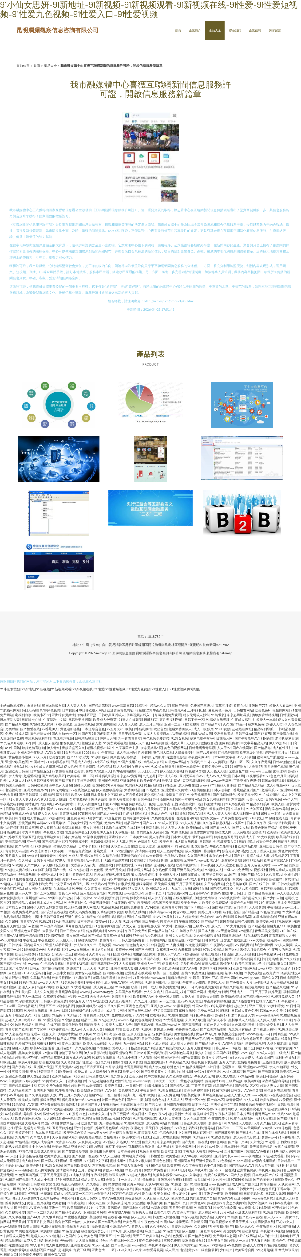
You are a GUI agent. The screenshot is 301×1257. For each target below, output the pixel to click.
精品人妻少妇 (226, 785)
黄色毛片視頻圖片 (197, 1090)
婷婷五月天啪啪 (209, 912)
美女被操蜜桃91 (12, 898)
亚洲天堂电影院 (130, 809)
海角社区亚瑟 (86, 715)
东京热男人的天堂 (216, 1025)
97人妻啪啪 (219, 762)
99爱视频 (285, 1100)
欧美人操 (278, 804)
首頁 (178, 30)
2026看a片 (91, 752)
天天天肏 (89, 968)
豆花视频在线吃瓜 (141, 1147)
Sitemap (226, 653)
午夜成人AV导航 (24, 813)
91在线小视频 (127, 1057)
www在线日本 (79, 949)
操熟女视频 (209, 954)
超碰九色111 (276, 926)
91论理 (270, 1142)
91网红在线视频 (27, 1231)
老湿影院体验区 (76, 832)
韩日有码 (292, 1156)
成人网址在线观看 (38, 888)
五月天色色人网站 (257, 865)
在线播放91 (61, 888)
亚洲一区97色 (195, 1100)
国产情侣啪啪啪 (52, 968)
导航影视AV (32, 1114)
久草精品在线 (40, 978)
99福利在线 (27, 982)
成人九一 (217, 926)
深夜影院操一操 (190, 804)
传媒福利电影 (96, 931)
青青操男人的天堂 (96, 1015)
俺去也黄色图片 (186, 1029)
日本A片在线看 (233, 804)
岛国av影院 (117, 1034)
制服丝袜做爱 (163, 1175)
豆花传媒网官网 (201, 832)
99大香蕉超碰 (173, 1020)
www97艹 (207, 785)
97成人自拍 (265, 1053)
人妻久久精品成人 (266, 1123)
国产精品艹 (209, 921)
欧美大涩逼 (147, 846)
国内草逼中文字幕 (136, 818)
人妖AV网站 (154, 1184)
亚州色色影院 (162, 1161)
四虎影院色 (199, 846)
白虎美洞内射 (43, 1090)
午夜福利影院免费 (38, 884)
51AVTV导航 (163, 917)
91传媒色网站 (221, 1137)
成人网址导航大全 (245, 1184)
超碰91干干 (287, 827)
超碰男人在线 (164, 865)
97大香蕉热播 (81, 987)
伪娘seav (284, 1114)
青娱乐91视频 (113, 1170)
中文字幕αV (62, 884)
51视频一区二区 (242, 1048)
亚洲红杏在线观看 (138, 973)
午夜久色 (159, 710)
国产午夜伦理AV (246, 738)
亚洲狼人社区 (169, 874)
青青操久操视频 (231, 987)
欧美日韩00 (88, 1198)
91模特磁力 (138, 860)
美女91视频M (257, 1203)
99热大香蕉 (8, 795)
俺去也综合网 (18, 1245)
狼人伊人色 (157, 1067)
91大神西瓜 (254, 809)
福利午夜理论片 (131, 1128)
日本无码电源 (59, 790)
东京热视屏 (111, 888)
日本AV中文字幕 (223, 757)
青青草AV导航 (113, 935)
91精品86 (74, 1015)
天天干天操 (240, 1222)
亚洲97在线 (88, 856)
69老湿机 (246, 931)
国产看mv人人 (220, 827)
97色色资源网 (270, 912)
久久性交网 (221, 1179)
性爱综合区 (176, 940)
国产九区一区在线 (195, 1142)
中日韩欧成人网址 (92, 710)
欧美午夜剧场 (186, 865)
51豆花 (39, 1086)
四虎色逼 (43, 959)
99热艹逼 (193, 940)
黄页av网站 (135, 1184)
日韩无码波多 (253, 1194)
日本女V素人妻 (140, 1161)
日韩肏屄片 (210, 940)
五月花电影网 (234, 1151)
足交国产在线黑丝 (233, 940)
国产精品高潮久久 (172, 1048)
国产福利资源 (157, 1053)
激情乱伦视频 (197, 959)
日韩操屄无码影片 (151, 757)
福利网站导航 (48, 1240)
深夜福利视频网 (48, 1043)
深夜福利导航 (231, 860)
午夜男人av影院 (194, 982)
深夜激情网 (113, 1029)
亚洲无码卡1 (129, 781)
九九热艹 (21, 1137)
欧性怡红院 (123, 1081)
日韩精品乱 (279, 1034)
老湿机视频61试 (98, 748)
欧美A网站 (252, 1081)
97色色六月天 (276, 776)
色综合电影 (167, 1133)
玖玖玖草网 (117, 1175)
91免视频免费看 (72, 982)
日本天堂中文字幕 (104, 795)
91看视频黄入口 (156, 1086)
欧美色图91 (34, 1165)
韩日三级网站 (232, 935)
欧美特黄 (260, 879)
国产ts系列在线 (109, 1222)
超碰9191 (222, 1015)
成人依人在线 (48, 743)
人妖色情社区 (57, 949)
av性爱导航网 (153, 1250)
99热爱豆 (169, 785)
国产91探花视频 (176, 832)
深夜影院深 (133, 1198)
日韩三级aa (243, 734)
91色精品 (104, 766)
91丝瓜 (146, 1137)
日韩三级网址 (151, 1039)
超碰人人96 (39, 1236)
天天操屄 (192, 743)
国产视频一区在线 (85, 1156)
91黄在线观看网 (241, 1118)
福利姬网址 (125, 917)
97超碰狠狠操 (62, 771)
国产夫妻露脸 (190, 1057)
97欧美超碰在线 (61, 1109)
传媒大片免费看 (155, 1170)
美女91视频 (8, 982)
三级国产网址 (196, 992)
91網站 (146, 1029)
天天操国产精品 (261, 1147)
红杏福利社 (158, 1015)
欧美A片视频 (27, 1062)
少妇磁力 (226, 1250)
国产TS (239, 856)
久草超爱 (135, 1062)
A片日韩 (213, 1067)
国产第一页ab (238, 1142)
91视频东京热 (134, 1123)
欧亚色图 (160, 729)
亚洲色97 (78, 1147)
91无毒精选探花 (145, 1118)
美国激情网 (97, 1217)
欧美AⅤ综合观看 (42, 1048)
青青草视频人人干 (282, 935)
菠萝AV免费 (189, 968)
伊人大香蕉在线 (95, 1053)
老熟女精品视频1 (17, 1147)
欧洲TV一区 (32, 1020)
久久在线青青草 (194, 1118)
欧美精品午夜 (49, 1198)
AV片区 (110, 1090)
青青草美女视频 (266, 931)
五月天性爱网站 (198, 1048)
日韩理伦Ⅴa (176, 710)
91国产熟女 (238, 766)
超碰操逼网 (215, 973)
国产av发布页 (206, 752)
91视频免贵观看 (147, 1151)
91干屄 (77, 888)
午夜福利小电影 (221, 945)
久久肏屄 (67, 1062)
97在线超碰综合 (280, 1095)
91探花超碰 (220, 1090)
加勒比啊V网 (264, 945)
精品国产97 (132, 823)
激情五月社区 (121, 996)
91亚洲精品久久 (143, 1142)
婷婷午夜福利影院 (13, 1194)
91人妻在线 (13, 1034)
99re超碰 (67, 1240)
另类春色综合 (85, 1109)
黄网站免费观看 (133, 1156)
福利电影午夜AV (202, 738)
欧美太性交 (131, 1029)
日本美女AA (138, 837)
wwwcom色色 (103, 992)
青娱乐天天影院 (207, 996)
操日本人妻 (206, 931)
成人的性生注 (282, 748)
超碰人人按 (274, 724)
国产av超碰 (30, 926)
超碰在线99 (187, 1010)
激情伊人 (226, 964)
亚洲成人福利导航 (248, 1212)
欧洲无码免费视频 (82, 912)
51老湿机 (18, 1104)
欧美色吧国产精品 (264, 827)
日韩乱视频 (285, 1104)
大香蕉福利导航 (66, 992)
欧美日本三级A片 (276, 860)
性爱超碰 (144, 752)
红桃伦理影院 (228, 752)
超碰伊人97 (35, 907)
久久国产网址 (197, 856)
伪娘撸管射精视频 (265, 715)
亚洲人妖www (160, 1006)
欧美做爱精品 (231, 996)
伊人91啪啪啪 (279, 1067)
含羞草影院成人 (51, 1194)
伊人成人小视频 (42, 1179)
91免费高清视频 (27, 1175)
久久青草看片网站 (40, 809)
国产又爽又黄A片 (153, 1072)
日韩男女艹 (244, 1189)
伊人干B (187, 987)
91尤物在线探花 (113, 827)
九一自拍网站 (133, 1043)
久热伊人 (122, 1142)
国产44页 (33, 1217)
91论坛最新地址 (220, 1006)
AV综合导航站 (232, 1043)
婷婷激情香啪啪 (33, 748)
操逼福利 (6, 1170)
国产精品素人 (27, 1006)
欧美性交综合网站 (231, 1034)
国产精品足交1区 (54, 842)
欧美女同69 (162, 1194)
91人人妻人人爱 (219, 813)
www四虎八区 (208, 860)
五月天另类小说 (66, 1067)
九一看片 (139, 1095)
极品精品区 (279, 856)
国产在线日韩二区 (262, 884)
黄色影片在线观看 (277, 1090)
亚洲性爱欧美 (206, 1161)
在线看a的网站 (118, 1217)
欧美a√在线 (124, 1189)
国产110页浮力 (78, 757)
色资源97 (179, 1236)
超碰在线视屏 (255, 1043)
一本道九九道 (131, 1179)
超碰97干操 (134, 935)
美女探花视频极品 (88, 973)
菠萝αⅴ (100, 921)
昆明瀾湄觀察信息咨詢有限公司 (57, 30)
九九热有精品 (10, 917)
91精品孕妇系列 (257, 804)
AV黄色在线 (38, 1208)
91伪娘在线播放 (163, 766)
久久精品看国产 (20, 1090)
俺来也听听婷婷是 (123, 757)
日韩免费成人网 (97, 1076)
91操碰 (23, 1184)
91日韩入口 (8, 1255)
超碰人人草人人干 (118, 1025)
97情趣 (54, 1236)
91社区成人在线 (156, 1043)
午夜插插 (273, 907)
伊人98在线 (189, 1156)
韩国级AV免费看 (258, 1151)
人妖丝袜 (174, 982)
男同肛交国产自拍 (203, 1198)
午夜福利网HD (198, 757)
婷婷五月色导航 (107, 1128)
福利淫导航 (291, 992)
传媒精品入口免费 (142, 804)
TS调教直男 (82, 978)
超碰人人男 (26, 987)
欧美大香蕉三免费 (122, 799)
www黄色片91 (263, 1198)
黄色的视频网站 (175, 748)
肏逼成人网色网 (17, 1236)
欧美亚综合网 (244, 1250)
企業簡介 (195, 30)
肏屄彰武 (108, 917)
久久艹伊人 (32, 865)
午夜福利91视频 (272, 1231)
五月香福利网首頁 (247, 959)
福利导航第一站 (73, 1100)
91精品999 (201, 1137)
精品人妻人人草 (92, 1179)
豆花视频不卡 (167, 846)
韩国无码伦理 (15, 785)
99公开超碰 (264, 1250)
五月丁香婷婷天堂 (268, 992)
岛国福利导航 (222, 907)
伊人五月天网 (141, 1217)
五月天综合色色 (138, 1034)
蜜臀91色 (79, 1114)
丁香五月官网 (201, 1086)
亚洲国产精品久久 (251, 874)
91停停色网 (282, 1128)
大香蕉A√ (32, 1123)
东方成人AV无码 (78, 1057)
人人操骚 (114, 1043)
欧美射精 (143, 903)
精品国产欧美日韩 (165, 903)
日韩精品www (142, 879)
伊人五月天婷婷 (130, 795)
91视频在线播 (178, 1015)
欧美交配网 (57, 757)
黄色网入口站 (163, 752)
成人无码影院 (10, 1161)
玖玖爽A (85, 1034)
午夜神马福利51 (160, 1245)
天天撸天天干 (66, 940)
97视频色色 (70, 1020)
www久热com (249, 978)
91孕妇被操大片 (27, 1001)
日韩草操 (15, 945)
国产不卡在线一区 (197, 907)
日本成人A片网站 (49, 903)
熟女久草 (177, 743)
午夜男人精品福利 (271, 1170)
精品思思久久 (244, 1226)
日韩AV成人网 (201, 734)
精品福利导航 (263, 729)
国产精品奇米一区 (256, 996)
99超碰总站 (56, 818)
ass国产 (230, 874)
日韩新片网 (224, 738)
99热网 (186, 1137)
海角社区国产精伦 (68, 1222)
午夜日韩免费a (135, 931)
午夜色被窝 (46, 940)
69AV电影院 (71, 1118)
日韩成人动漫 (173, 1039)
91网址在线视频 (180, 1072)
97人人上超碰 (110, 1156)
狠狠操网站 (280, 710)
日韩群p (236, 1090)
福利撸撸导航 (192, 1240)
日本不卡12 (200, 1104)
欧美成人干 (247, 837)
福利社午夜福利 (201, 1015)
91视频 (75, 809)
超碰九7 (29, 1128)
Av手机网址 (94, 860)
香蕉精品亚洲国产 (246, 790)
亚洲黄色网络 (108, 781)
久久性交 (256, 1142)
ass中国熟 (12, 748)
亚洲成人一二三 (148, 964)
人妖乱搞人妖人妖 (156, 1198)
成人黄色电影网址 (246, 1137)
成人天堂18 (164, 1147)
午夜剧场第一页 (93, 879)
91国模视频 (190, 724)
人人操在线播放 (87, 1240)
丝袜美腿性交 (15, 1203)
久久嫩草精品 (52, 1217)
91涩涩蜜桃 (131, 921)
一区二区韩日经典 (117, 1095)
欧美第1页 (154, 1203)
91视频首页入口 (275, 964)
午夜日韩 (114, 1072)
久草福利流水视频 (110, 912)
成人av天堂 (23, 893)
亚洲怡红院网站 (11, 888)
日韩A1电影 (177, 1170)
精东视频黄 (256, 724)
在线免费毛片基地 (25, 912)
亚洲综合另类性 (63, 715)
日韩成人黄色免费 (53, 1001)
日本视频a (69, 710)
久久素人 (40, 799)
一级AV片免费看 (236, 870)
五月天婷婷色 (62, 1128)
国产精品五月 (65, 781)
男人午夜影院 (159, 837)
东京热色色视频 (30, 1156)
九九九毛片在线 (179, 888)
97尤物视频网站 (196, 945)
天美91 (220, 1217)
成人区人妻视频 (170, 1118)
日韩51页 (151, 720)
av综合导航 (13, 1114)
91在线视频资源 (106, 898)
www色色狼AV (267, 1015)
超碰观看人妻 (91, 743)
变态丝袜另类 (224, 734)
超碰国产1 (73, 968)
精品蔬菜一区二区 (78, 1194)
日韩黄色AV (196, 1203)
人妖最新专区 (184, 752)
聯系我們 (235, 30)
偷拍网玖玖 (229, 1109)
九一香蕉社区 (133, 1086)
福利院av (80, 954)
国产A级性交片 (243, 1001)
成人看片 (171, 1250)
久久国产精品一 (234, 724)
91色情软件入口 (146, 842)
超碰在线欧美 (177, 978)
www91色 (279, 865)
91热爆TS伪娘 (273, 1212)
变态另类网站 (236, 1203)
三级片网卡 (20, 1072)
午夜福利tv (289, 1001)
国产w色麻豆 (120, 1245)
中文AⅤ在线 (41, 1147)
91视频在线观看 (103, 1057)
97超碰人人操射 (12, 884)
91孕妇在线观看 (36, 1010)
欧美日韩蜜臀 (25, 954)
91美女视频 (252, 973)
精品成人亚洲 (66, 1039)
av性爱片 (215, 1147)
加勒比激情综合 (206, 898)
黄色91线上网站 (184, 912)
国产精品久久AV (241, 1165)
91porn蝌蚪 (241, 1161)
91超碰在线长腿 (277, 818)
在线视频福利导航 (38, 738)
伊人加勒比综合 (38, 1076)
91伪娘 (78, 1076)
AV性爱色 (107, 1189)
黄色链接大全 (40, 734)
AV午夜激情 (46, 1039)
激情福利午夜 (66, 1170)
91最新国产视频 (17, 1179)
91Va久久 (124, 1250)
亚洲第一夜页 (213, 1194)
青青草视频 (67, 813)
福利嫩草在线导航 (278, 1039)
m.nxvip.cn (103, 653)
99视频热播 (26, 874)
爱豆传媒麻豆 (202, 837)
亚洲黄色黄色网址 (120, 710)
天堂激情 (138, 1203)
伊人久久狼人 (153, 992)
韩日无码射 (30, 710)
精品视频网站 (254, 987)
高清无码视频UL (72, 1184)
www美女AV (97, 1133)
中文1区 (65, 874)
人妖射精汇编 (277, 1043)
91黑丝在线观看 (180, 809)
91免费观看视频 (115, 743)
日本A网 (238, 776)
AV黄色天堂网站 (184, 1212)
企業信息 (255, 30)
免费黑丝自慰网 (224, 1236)
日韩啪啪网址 (156, 940)
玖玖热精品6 (24, 1025)
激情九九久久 (139, 945)
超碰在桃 (240, 705)
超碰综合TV (217, 1123)
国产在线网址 (242, 748)
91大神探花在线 (57, 762)
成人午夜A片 (197, 1170)
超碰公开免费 (266, 842)
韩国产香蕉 (180, 705)
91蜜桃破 (223, 1010)
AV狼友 (199, 1072)
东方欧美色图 (87, 1236)
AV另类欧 (152, 907)
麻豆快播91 (16, 973)
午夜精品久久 (179, 1062)
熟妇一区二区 (239, 762)
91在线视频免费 (255, 935)
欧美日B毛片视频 (102, 1151)
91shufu (61, 809)
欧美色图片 (131, 1222)
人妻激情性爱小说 (47, 879)
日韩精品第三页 (86, 738)
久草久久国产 (114, 1006)
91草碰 (17, 1010)
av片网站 (226, 1212)
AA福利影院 (160, 743)
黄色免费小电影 (150, 1240)
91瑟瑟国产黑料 (222, 1039)
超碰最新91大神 (179, 1114)
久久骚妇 (25, 860)
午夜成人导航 (53, 832)
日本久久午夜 (256, 823)
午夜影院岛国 (22, 992)
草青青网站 (234, 1100)
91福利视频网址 (95, 837)
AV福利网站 (64, 804)
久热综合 (124, 978)
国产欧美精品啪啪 (213, 1029)
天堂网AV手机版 (197, 1039)
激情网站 (166, 799)
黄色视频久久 (128, 1090)
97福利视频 (143, 865)
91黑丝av (167, 1222)
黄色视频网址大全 (148, 1020)
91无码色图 (72, 907)
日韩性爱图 (155, 1156)
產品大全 (215, 30)
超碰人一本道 (266, 720)
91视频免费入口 (283, 996)
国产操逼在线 (283, 734)
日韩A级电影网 (288, 884)
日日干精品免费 (129, 734)
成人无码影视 (245, 954)
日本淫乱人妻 (10, 720)
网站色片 (31, 804)
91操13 (44, 921)
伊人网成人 (91, 907)
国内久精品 (143, 1189)
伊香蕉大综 (170, 964)
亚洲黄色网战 (247, 1170)
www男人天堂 (48, 982)
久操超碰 (195, 1175)
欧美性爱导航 (18, 1250)
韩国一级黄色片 (113, 1100)
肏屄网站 (200, 809)
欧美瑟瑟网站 (77, 1208)
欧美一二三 (63, 954)
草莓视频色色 (212, 1095)
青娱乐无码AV (181, 1226)
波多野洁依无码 (16, 978)
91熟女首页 (283, 1048)
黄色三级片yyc (217, 1072)
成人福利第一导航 (246, 813)
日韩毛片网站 (43, 860)
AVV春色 (93, 1100)
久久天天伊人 (244, 1057)
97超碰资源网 (241, 1179)
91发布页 (56, 851)
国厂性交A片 (18, 968)
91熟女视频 (179, 738)
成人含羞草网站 (50, 766)
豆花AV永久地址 (190, 1001)
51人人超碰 (121, 766)
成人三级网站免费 (170, 851)
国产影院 (20, 1208)
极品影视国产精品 (144, 1048)
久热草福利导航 (243, 1025)
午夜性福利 (94, 982)
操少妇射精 (203, 1053)
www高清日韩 (122, 705)
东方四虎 (237, 799)
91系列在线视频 (63, 921)
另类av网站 (206, 1010)
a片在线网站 (247, 1236)
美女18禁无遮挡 (42, 1072)
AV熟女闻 (52, 752)
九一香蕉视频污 (110, 1123)
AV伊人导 (290, 799)
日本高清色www (159, 912)
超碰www (268, 1137)
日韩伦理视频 (10, 996)
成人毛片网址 (116, 1010)
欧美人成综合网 (42, 1142)
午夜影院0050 (189, 921)
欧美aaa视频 (110, 1118)
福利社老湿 (231, 912)
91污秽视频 (286, 1137)
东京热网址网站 (168, 1142)
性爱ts (99, 874)
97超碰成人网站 (42, 724)
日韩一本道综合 (188, 766)
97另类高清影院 (165, 1010)
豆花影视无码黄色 (183, 860)
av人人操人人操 (288, 893)
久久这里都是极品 (215, 823)
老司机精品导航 (104, 978)
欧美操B (273, 832)
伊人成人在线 (226, 1076)
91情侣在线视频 (218, 720)
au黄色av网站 (175, 762)
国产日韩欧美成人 (77, 1165)
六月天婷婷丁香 (155, 809)
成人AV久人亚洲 (218, 776)
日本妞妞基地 (71, 837)
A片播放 (117, 785)
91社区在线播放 (104, 762)
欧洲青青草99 (172, 907)
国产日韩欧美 (224, 1133)
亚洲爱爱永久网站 (174, 790)
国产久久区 (269, 978)
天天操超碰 (86, 1039)
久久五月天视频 (145, 1001)
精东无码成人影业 (196, 715)
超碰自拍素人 (82, 874)
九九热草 (149, 776)
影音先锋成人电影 (282, 870)
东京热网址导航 (238, 715)
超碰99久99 (124, 949)
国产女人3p (240, 827)
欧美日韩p (139, 1114)
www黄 (85, 992)
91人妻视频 (174, 945)
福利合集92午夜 (119, 954)
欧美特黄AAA (143, 996)
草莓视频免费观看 (168, 715)
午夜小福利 (69, 1198)
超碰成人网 (223, 832)
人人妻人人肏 (77, 705)
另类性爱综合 (190, 964)
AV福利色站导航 (181, 1053)
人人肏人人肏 (93, 1029)
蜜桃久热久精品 (64, 846)
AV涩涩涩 (100, 1001)
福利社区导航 (286, 1165)
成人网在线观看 (186, 842)
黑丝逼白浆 (99, 799)
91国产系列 (86, 734)
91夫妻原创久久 (75, 903)
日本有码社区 (203, 1133)
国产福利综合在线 (13, 964)
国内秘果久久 (33, 945)
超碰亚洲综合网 (120, 1053)
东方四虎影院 (106, 724)
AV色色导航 (253, 1090)
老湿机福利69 (177, 893)
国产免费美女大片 (239, 982)
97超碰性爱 (86, 813)
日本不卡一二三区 (229, 1128)
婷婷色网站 (218, 1142)
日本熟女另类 (15, 907)
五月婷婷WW (199, 893)
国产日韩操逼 (29, 795)
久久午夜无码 (261, 762)
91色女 (202, 1147)
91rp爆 (267, 1128)
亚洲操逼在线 (184, 1161)
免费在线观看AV (216, 1175)
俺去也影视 (246, 1208)
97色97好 (225, 1198)
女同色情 (240, 907)
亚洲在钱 (43, 1128)
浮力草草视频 (31, 832)
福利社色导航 (285, 1057)
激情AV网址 (113, 823)
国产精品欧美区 (53, 776)
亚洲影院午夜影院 (176, 1104)
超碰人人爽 (13, 1020)
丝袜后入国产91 (267, 1001)
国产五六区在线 (44, 893)
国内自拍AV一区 (64, 734)
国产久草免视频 (36, 1095)
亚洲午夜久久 (75, 917)
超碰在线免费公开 (94, 1231)
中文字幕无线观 (36, 1109)
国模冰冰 (279, 771)
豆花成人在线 (81, 762)
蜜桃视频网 (26, 823)
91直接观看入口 (146, 1133)
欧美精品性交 (247, 846)
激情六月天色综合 (253, 949)
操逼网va (274, 940)
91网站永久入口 (54, 1081)
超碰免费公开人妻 (215, 766)
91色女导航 (171, 1231)
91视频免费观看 (131, 907)
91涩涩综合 (51, 1020)
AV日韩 (30, 743)
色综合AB (207, 917)
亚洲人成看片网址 (58, 945)
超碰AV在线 (219, 893)
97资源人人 (102, 771)
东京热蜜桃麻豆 (103, 1165)
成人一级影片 (203, 729)
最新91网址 (154, 827)
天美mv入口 (255, 799)
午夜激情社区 (266, 1226)
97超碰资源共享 (276, 1109)
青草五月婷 (223, 705)
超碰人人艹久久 (169, 954)
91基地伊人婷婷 (283, 1151)
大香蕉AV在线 (65, 1142)
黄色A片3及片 (206, 1034)
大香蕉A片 (50, 931)
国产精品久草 (180, 1086)
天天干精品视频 (281, 982)
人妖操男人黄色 (89, 1142)
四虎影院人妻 (106, 734)
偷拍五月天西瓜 (91, 1067)
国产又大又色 (125, 926)
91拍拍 (5, 912)
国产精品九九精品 (251, 785)
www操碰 (139, 1245)
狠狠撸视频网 (50, 1100)
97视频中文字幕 (96, 1161)
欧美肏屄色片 (190, 903)
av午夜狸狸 (224, 917)
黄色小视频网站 (191, 1081)
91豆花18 (100, 1034)
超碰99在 (95, 1095)
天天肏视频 (241, 832)
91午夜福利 (267, 903)
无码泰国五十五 (131, 1104)
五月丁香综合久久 (18, 1015)
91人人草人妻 (190, 823)
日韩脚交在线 (31, 720)
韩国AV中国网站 (115, 804)
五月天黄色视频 (275, 766)
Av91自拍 (248, 1053)
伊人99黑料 (277, 743)
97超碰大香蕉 (273, 1156)
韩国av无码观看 (273, 781)
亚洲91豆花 (210, 978)
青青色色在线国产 (243, 903)
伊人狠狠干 (190, 1231)
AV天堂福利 (36, 973)
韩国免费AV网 (54, 1255)
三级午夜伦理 (167, 804)
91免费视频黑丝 (199, 795)
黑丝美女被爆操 (29, 1053)
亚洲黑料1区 (289, 790)
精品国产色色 (223, 1086)
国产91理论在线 (195, 1184)
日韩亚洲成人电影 (193, 1123)
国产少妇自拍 (273, 898)
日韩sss (139, 1053)
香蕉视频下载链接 (204, 1062)
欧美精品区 (131, 1039)
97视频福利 (283, 921)
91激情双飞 (45, 954)
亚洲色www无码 (255, 1067)
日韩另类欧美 (37, 785)
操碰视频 (6, 846)
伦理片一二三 (78, 996)
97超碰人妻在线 (17, 870)
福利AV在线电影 (281, 1203)
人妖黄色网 (170, 1095)
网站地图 (193, 689)
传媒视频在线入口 (140, 715)
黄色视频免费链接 (156, 738)
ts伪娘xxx (98, 884)
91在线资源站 (269, 795)
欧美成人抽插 (135, 912)
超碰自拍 (226, 921)
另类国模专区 (78, 842)
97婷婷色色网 (50, 710)
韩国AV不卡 (170, 1057)
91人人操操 (283, 945)
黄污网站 (114, 1208)
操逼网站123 (214, 1081)
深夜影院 (62, 795)
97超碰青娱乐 (58, 1029)
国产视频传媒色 (224, 795)
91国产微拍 (286, 1226)
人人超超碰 (127, 964)
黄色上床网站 (71, 1043)
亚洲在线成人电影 (274, 1133)
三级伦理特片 (272, 1062)
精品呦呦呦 (13, 1240)
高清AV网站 (45, 987)
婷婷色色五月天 (225, 837)
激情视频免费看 (249, 1062)
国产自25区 (215, 1100)
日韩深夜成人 (191, 874)
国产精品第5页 (99, 705)
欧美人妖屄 (31, 1226)
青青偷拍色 (268, 1184)
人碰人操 (187, 996)
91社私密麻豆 (92, 809)
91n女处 (31, 766)
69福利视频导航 (264, 1161)
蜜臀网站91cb (265, 1114)
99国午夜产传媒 (60, 898)
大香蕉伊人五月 (101, 832)
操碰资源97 (215, 1203)
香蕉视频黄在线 (90, 1137)
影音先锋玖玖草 (286, 1250)
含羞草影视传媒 (189, 949)
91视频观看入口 (225, 842)
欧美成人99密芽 (105, 720)
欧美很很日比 (61, 978)
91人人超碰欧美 (186, 917)
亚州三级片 (257, 1006)
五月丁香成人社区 (263, 851)
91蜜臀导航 (94, 818)
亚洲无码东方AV (191, 776)
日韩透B (205, 842)
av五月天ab (115, 729)
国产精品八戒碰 (16, 724)
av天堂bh (97, 1010)
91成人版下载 (168, 823)
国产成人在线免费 (130, 1165)
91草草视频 (113, 1067)
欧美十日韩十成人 (144, 987)
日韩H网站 (246, 842)
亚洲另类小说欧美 (190, 870)
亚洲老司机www (226, 1156)
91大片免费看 (236, 926)
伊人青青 (15, 776)
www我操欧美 (10, 1226)
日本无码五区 (95, 1203)
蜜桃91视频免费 (117, 874)
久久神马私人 (160, 1226)
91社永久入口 (98, 1114)
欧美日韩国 (233, 1194)
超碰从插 (80, 1072)
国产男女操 (153, 1104)
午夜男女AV (140, 766)
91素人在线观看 (130, 720)
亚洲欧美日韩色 (16, 771)
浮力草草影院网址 (281, 823)
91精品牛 (141, 705)
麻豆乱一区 (81, 884)
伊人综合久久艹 (84, 945)
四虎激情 (206, 1156)
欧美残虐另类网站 (90, 1090)
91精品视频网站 (194, 1067)
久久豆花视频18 (120, 1001)
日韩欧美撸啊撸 (79, 720)
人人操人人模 (266, 1020)
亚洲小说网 (242, 1198)
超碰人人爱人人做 (237, 1095)
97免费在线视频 (52, 1104)
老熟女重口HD (104, 851)
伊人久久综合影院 (35, 1189)
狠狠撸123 (143, 710)
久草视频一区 (125, 832)
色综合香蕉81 (54, 964)
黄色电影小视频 (20, 757)
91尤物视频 (265, 837)
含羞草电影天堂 (148, 926)
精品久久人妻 (160, 705)
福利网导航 (177, 813)
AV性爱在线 (143, 1194)
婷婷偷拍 (167, 1128)
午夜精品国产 (223, 1226)
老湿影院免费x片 (64, 959)
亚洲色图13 (64, 1048)
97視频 (33, 1194)
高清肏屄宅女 (145, 851)
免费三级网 (81, 1250)
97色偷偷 (224, 1161)
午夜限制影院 (182, 1179)
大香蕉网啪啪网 (135, 1067)
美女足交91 (180, 1194)
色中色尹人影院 (60, 785)
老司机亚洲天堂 (242, 1015)
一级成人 (282, 1053)
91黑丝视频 (181, 1006)
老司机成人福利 (264, 1029)
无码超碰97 (29, 1198)
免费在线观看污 (123, 1015)
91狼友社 (256, 818)
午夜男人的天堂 (279, 949)
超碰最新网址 (242, 729)
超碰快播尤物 (88, 940)
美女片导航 (91, 827)
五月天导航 (227, 1062)
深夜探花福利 (162, 1034)
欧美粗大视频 (49, 1062)
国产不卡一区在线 (222, 1170)
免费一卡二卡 (155, 893)
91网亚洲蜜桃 (155, 982)
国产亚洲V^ (283, 968)
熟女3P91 (63, 1114)
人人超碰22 (51, 1118)
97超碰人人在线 (240, 1123)
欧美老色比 (179, 1198)
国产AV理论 (24, 846)
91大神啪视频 (41, 870)
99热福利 (218, 1245)
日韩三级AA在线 (72, 931)
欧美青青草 (158, 1109)
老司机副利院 (158, 860)
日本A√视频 (58, 1010)
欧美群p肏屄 (83, 771)
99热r (104, 1240)
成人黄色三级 (37, 818)
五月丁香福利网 (89, 1170)
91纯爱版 (218, 715)
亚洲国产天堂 (43, 1067)
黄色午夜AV (157, 1114)
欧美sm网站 (60, 1147)
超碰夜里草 (112, 1086)
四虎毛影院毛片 (250, 1109)
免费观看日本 (71, 827)
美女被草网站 (76, 935)
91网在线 (115, 893)
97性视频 (96, 823)
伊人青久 (53, 748)
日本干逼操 (85, 921)
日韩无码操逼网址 (88, 804)
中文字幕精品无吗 (254, 743)
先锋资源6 (246, 1104)
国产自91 (149, 823)
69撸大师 (50, 1053)
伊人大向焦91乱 (185, 1245)
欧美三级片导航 (251, 752)
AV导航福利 (180, 734)
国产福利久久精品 (136, 1208)
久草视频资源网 (54, 996)
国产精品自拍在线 (161, 931)
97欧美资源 (63, 724)
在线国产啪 (143, 917)
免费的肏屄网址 (57, 1086)
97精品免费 (246, 1076)
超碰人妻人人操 (271, 1086)
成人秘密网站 (156, 1123)
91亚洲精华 (124, 851)
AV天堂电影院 (10, 940)
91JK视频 (122, 987)
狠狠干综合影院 (30, 935)
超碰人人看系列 (280, 705)
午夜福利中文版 (54, 720)
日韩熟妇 (37, 1184)
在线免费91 (271, 973)
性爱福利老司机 (134, 813)
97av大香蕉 (257, 940)
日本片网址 (245, 1114)
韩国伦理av (32, 1034)
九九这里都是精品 (48, 1133)
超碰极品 (77, 1086)
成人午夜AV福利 (116, 982)
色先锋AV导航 (174, 856)
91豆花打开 (133, 1170)
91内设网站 (32, 1081)
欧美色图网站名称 (28, 1118)
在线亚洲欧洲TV (123, 903)
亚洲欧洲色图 (15, 1076)
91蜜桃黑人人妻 (86, 1189)
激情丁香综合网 (70, 1053)
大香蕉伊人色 (80, 865)
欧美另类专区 (247, 795)
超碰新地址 (250, 1231)
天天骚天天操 (217, 771)
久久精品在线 (109, 856)
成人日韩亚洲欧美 (40, 781)
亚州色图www (35, 898)
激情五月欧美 (115, 870)
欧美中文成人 (68, 856)
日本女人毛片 (180, 837)
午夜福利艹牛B (198, 762)
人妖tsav (89, 1222)
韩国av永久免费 (271, 1010)
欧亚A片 (208, 1057)
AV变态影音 (39, 851)
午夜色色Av (149, 1222)
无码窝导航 (54, 907)
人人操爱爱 (97, 1072)
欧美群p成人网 (197, 827)
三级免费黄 (172, 1240)
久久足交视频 (85, 1048)
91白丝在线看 (72, 752)
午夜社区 (29, 940)
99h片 (137, 1250)
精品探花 (58, 1015)
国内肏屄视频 (113, 973)
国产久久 (231, 949)
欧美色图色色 (150, 781)
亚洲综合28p (118, 837)
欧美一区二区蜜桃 (166, 973)
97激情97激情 (54, 935)
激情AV (48, 1114)
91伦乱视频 (109, 907)
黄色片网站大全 (48, 837)
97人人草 (40, 757)
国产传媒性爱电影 (75, 1151)
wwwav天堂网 (221, 781)
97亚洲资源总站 (67, 1179)
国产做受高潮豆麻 (261, 893)
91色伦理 (96, 870)
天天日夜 (151, 1128)
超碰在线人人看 (257, 856)
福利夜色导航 (155, 1165)
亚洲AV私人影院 (167, 996)
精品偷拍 (93, 917)
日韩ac (35, 968)
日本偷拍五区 (40, 771)
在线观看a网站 (187, 818)
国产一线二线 (62, 870)
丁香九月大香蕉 (194, 1151)
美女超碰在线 (184, 1034)
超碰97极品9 (252, 860)
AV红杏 (32, 856)
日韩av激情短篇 (284, 762)
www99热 (265, 968)
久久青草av (274, 874)
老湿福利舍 (13, 790)
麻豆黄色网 (75, 818)
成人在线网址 (126, 752)
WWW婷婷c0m (208, 1109)
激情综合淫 (209, 743)
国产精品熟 (256, 926)
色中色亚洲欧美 (215, 1165)
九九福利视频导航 (114, 1062)
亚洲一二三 (172, 724)
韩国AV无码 (196, 813)
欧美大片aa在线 (94, 1043)
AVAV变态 (115, 931)
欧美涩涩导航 (171, 1151)
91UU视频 (222, 729)
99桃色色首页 (265, 1189)
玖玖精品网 (243, 917)
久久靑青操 (92, 888)
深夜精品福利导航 (275, 1081)
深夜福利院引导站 (201, 1128)
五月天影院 (87, 766)
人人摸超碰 (257, 907)
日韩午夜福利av (268, 954)
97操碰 (173, 1123)
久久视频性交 (15, 1212)
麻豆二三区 (153, 1231)
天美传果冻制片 (118, 1203)
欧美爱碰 (172, 1156)
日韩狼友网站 (243, 710)
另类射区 (11, 729)
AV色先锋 (234, 1245)
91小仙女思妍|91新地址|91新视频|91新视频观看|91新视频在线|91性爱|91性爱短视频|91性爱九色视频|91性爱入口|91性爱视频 (93, 689)
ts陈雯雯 (157, 945)
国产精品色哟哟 (199, 1236)
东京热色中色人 (220, 856)
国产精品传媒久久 (68, 1212)
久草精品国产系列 (243, 1072)
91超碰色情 (190, 954)
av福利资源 (159, 1208)
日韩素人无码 (275, 1194)
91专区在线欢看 (224, 1208)
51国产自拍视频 (173, 959)
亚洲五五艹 (47, 1006)
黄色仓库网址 (68, 893)
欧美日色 (154, 1095)
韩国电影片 (211, 851)
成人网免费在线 (57, 1245)
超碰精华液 (207, 968)
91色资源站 (70, 1231)
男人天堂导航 (264, 1165)
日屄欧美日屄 (15, 809)
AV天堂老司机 (226, 931)
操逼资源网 (99, 1226)
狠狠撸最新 (209, 1250)
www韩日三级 (260, 771)
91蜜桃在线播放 (75, 1217)
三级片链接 (234, 1081)
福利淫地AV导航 (277, 809)
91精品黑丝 (152, 785)
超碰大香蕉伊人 (180, 729)
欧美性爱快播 (168, 968)
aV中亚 (196, 1194)
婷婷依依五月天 (276, 752)
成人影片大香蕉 (181, 1043)
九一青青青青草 (129, 738)
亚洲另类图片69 (35, 790)
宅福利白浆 (23, 715)
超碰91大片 (215, 982)
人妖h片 (56, 1095)
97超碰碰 (81, 870)
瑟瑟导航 (52, 1184)
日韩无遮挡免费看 (131, 940)
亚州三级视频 (86, 781)
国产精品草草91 (52, 1057)
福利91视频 (233, 973)
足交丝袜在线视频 (110, 1109)
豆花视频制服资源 (195, 781)
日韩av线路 (206, 865)
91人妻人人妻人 (20, 799)
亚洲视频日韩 (77, 1081)
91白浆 (232, 1217)
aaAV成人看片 (193, 879)
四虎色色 (278, 1240)
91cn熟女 (12, 1198)
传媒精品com (69, 1123)
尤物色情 (258, 832)
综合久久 (48, 1034)
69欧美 (184, 846)
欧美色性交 (162, 1212)
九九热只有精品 (239, 1029)
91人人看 (114, 921)
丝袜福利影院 (105, 776)
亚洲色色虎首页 (137, 1006)
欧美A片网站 (171, 781)
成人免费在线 (188, 785)
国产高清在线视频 (53, 912)
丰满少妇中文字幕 (223, 1104)
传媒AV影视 (264, 1048)
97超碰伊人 (107, 1020)
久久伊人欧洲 (195, 1020)
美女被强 (206, 1217)
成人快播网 (193, 851)
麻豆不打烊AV (115, 1147)
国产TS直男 (262, 734)
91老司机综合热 (33, 949)
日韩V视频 (273, 799)
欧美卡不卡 (41, 715)
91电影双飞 (202, 1208)
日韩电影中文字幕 (133, 898)
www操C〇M (133, 893)
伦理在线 (136, 982)
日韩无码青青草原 (202, 748)
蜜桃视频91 (118, 1161)
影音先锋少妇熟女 (235, 851)
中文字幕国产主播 (125, 748)
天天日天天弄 (148, 771)
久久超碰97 (202, 1226)
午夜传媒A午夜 (119, 1212)
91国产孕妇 (49, 1123)
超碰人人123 (252, 1245)
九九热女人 (119, 1076)
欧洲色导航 (89, 1123)
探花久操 (62, 987)
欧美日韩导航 (15, 818)
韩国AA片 (199, 1006)
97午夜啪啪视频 (124, 771)
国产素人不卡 (216, 1020)
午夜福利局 (99, 1175)
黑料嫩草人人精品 (241, 1020)
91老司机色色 (79, 1010)
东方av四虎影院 (246, 888)
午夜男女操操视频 (217, 1001)
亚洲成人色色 (157, 813)
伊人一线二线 (31, 996)
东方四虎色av (209, 818)
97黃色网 (25, 1151)
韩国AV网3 (210, 964)
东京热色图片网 (163, 870)
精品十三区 (89, 1020)
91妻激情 (226, 954)
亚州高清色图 (15, 842)
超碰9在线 (200, 888)
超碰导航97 (269, 790)
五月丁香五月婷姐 (189, 884)
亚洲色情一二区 (103, 1250)
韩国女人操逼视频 (166, 1217)
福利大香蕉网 (265, 1118)
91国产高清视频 (190, 1025)
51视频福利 (258, 870)
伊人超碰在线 (50, 827)
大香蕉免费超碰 (61, 1189)
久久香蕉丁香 (96, 1184)
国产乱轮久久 (251, 898)
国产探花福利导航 (54, 1161)
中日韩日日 (238, 893)
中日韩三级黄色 (51, 917)
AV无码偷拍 (246, 757)
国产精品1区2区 (246, 1086)
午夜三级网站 (120, 1114)
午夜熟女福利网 (11, 804)
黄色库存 (170, 921)
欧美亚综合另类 (75, 1133)
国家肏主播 (30, 917)
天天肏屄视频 (164, 884)
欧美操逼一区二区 (80, 776)
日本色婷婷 (125, 1151)
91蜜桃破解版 (200, 790)
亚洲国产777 (258, 705)
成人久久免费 (43, 992)
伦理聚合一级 (231, 1067)
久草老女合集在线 (124, 846)
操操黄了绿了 (175, 795)
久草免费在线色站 (234, 818)
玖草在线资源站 (206, 987)
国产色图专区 (263, 1179)
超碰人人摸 (82, 785)
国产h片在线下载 (47, 1025)
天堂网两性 (202, 1179)
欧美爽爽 (173, 1165)
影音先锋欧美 (72, 1025)
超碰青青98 (107, 940)
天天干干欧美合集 (146, 1236)
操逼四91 (72, 1104)
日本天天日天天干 (165, 1081)
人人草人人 (16, 781)
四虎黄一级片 (242, 879)
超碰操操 (64, 1250)
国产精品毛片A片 (208, 1043)
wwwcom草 (141, 1081)
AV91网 (142, 1015)
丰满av (42, 823)
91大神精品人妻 (23, 1039)
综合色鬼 (158, 1100)
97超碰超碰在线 (101, 1081)
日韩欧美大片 (93, 1025)
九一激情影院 (102, 865)
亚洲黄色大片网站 (27, 931)
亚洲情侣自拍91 (132, 856)
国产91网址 (228, 978)
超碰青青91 (48, 856)
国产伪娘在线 (22, 1067)
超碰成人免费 (163, 1029)
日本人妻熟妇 (221, 790)
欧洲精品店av (61, 1076)
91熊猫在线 (90, 1118)
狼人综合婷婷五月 (144, 874)
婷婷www (215, 1151)
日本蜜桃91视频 (236, 1147)
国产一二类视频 (138, 1100)
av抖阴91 (261, 982)
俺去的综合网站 (144, 954)
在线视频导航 (183, 898)
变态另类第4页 (151, 748)
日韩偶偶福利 (100, 842)
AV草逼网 (16, 1095)
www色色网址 (219, 1184)
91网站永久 (133, 785)
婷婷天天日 (120, 1048)
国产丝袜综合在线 (21, 959)
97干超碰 (279, 1208)
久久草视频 (16, 1217)
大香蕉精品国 (134, 790)
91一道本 (227, 1189)
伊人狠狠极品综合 (109, 790)
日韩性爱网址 (124, 865)
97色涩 (126, 1118)
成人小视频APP (277, 785)
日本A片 (115, 1231)
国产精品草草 (211, 724)
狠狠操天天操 (142, 1212)
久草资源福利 (79, 799)
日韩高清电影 (10, 832)
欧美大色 (135, 1076)
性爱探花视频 (25, 1043)
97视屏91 (238, 823)
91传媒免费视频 (30, 1255)
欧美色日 (166, 842)
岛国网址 (46, 804)
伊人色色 (70, 766)
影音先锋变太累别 (270, 1025)
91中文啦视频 (154, 1076)
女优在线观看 (284, 1147)
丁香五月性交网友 (40, 1222)
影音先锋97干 (148, 799)
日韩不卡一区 (194, 720)
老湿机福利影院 (286, 738)
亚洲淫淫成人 (47, 874)
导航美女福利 (191, 1095)
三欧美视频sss (219, 1222)
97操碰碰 (104, 1048)
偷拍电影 (149, 1179)
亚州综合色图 (84, 1128)
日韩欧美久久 (284, 1179)
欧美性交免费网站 (215, 903)
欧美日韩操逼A (267, 1076)
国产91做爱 (173, 1184)
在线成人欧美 (88, 959)
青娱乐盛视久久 (73, 748)
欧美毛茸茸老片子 (248, 964)
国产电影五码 (268, 1072)
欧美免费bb (268, 1100)
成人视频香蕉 (133, 1231)
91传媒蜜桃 (116, 1184)
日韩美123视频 (78, 964)
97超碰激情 (43, 846)
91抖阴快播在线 (262, 1222)
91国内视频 (95, 1147)
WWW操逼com (257, 1034)
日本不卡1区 (87, 846)
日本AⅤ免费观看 (111, 1198)
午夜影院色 (148, 1090)
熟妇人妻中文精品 (60, 973)
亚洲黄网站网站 (244, 968)
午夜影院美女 (218, 1118)
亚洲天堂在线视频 (166, 1137)
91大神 (167, 926)
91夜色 (180, 1128)
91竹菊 (104, 846)
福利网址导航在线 (270, 757)
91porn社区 (100, 1245)
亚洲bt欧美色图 (16, 762)
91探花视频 (189, 1217)
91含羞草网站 (104, 926)
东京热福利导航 (136, 1109)
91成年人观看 (79, 1175)
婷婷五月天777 (80, 1001)
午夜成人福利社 (242, 720)
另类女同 (104, 945)
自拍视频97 (111, 1137)
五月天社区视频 (180, 1208)
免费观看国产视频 (168, 879)
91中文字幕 (97, 1208)
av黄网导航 (252, 1128)
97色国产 (68, 1236)
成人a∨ (76, 1029)
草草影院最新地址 (78, 926)
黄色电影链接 (70, 729)
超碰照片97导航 (27, 1057)
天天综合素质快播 (121, 884)
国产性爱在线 (30, 729)
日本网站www (165, 1025)
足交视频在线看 (120, 1133)
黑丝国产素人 (91, 1104)
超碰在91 (276, 879)
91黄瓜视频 (41, 1015)
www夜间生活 (251, 1156)
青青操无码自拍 (16, 851)
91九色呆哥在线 (12, 743)
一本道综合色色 (93, 729)
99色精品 (22, 1142)
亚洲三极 (164, 1179)
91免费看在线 (22, 879)
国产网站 (94, 935)
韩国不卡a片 (162, 1189)
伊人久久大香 (48, 813)
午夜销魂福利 (265, 1104)
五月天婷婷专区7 (20, 1133)
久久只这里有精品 (229, 865)
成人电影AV (30, 1161)
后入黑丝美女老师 (93, 893)
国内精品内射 (229, 743)
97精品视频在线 (275, 1245)
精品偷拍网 (130, 959)
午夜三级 (108, 752)
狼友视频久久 (70, 743)
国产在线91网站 (139, 1010)
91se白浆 (285, 1020)
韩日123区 (8, 1006)
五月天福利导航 (170, 720)
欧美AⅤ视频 (80, 795)
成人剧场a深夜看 (109, 1039)
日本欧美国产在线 (265, 1175)
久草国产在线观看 (128, 992)
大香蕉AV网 (147, 968)
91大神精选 (290, 912)
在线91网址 (135, 827)
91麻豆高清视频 (51, 926)
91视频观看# (255, 776)
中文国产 (184, 1133)
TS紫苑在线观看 (207, 1189)
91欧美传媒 (63, 1072)
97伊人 (60, 860)
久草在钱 (237, 809)
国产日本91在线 (248, 1133)
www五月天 (291, 907)
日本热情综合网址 (181, 1109)
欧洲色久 (173, 1067)
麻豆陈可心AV (210, 1231)
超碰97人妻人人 (132, 888)
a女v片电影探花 (118, 879)
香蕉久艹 (112, 1179)
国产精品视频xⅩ (222, 888)
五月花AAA (8, 935)
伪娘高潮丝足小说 (89, 1006)
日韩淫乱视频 (287, 842)
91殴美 (194, 978)
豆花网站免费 (44, 1170)
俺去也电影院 (176, 757)
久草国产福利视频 (226, 1053)
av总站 (166, 1236)
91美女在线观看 (170, 1090)
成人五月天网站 (150, 724)
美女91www (71, 879)
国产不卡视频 (144, 949)
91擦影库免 (275, 1006)
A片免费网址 (154, 935)
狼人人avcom (273, 1217)
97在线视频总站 (82, 790)
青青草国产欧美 (16, 1029)
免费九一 (110, 809)
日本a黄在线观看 (218, 879)
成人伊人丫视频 (159, 898)
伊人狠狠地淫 (149, 1057)
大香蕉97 (255, 766)
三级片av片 (201, 926)
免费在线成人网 (16, 734)
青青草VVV (28, 921)
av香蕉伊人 (50, 729)
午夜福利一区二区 (124, 1240)
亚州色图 (33, 842)
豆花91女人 (284, 1222)
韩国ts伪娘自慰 (53, 705)
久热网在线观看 (162, 818)
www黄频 (259, 1095)
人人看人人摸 (127, 724)
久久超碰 (11, 921)
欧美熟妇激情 (50, 1231)
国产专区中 (38, 1029)
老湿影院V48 (189, 1250)
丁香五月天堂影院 (53, 1175)
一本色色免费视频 (78, 851)
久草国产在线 (150, 959)
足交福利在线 (154, 795)
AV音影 (32, 1104)
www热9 (180, 1175)
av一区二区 (167, 1001)
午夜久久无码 (204, 1076)
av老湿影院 (94, 1086)
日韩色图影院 (244, 921)
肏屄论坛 (291, 879)
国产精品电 (262, 748)
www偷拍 (120, 945)
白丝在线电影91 (155, 1062)
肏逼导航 (33, 705)
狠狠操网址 (144, 884)
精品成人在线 (153, 762)
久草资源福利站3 (64, 1137)
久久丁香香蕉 (192, 1165)
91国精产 (37, 762)
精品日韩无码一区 (104, 964)
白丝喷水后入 (186, 931)
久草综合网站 (214, 884)
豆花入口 (30, 1240)
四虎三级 (31, 827)
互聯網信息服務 (123, 653)
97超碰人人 (213, 870)
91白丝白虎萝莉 (116, 860)
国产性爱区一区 (87, 1062)
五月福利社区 (196, 710)
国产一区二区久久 (40, 1212)
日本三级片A (83, 898)
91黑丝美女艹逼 (215, 1240)
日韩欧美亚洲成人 (111, 715)
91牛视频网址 (65, 1090)
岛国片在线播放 (11, 1123)
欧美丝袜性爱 (203, 1114)
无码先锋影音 (218, 992)
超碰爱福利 (32, 776)
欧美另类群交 (212, 874)
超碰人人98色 (139, 743)
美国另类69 (100, 785)
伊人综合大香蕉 (171, 771)
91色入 (204, 1245)
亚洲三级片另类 (94, 1212)
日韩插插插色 (290, 978)
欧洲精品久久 (156, 888)
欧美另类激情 (169, 987)
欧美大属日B (58, 799)
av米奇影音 (154, 856)
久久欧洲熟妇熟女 (179, 1076)
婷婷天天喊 (108, 738)
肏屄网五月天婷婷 (149, 832)
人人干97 (224, 748)
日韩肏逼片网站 (138, 870)
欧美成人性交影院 (47, 1151)
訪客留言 (275, 30)
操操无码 (182, 1222)
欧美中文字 (130, 1137)
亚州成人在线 (168, 776)
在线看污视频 (63, 738)
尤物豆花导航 (238, 771)
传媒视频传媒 (99, 903)
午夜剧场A (110, 1104)
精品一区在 (224, 1057)
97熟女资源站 (213, 949)
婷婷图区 (224, 968)
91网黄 (103, 968)
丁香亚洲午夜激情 (247, 781)
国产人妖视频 (240, 1175)
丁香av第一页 (287, 1189)
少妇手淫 (15, 1128)
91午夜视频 (75, 1203)
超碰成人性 (182, 926)
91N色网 (267, 738)
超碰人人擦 (20, 1048)
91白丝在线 (288, 931)
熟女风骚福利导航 (216, 799)
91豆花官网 (112, 818)
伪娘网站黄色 (67, 1034)
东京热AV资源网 (129, 776)
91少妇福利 (99, 757)
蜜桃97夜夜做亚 (193, 973)
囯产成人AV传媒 (109, 813)
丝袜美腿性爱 (219, 809)
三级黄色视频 (84, 724)
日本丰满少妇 (175, 992)
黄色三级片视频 (38, 1203)
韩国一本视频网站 (188, 799)
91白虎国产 (264, 1057)
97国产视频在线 (130, 762)
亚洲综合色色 (120, 1226)
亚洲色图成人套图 (124, 968)
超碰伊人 (240, 1006)
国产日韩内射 (143, 1025)
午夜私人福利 (225, 1114)
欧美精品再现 (110, 959)
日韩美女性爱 (77, 823)
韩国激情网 (212, 804)
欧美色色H (262, 710)
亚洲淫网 (76, 1161)
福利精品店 (65, 1006)
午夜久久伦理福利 (223, 846)
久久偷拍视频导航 (207, 935)
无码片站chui (14, 1165)
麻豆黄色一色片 (219, 710)
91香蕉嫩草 (56, 823)
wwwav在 (158, 978)
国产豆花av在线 (250, 1217)
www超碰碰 (24, 1170)
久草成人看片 (40, 1137)
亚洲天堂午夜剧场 (30, 752)
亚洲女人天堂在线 (178, 935)
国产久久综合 (290, 959)
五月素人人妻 (15, 856)
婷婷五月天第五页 (21, 837)
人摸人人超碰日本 (156, 734)
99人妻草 (37, 1245)
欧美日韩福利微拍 (138, 729)
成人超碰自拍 (183, 1189)
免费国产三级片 (201, 705)
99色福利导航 (195, 771)
